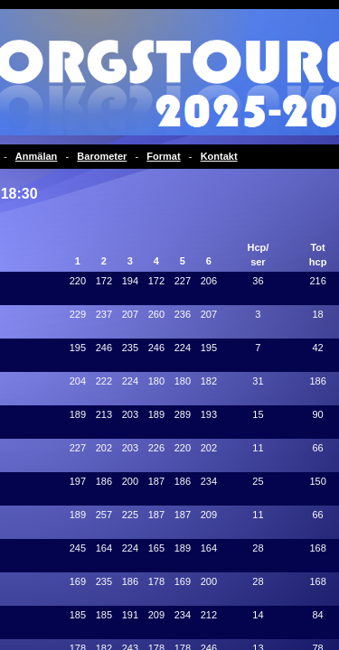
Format (163, 156)
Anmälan (36, 156)
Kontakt (219, 156)
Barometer (102, 156)
